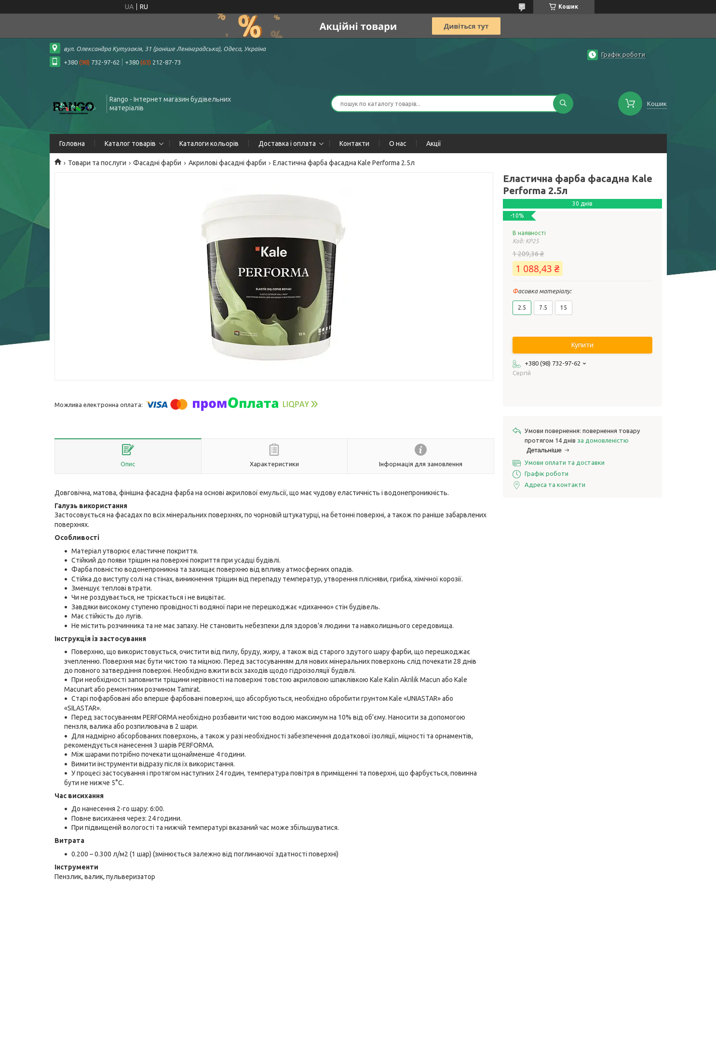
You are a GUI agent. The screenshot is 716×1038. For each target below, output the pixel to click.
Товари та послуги (97, 163)
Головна (72, 143)
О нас (397, 143)
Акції (433, 143)
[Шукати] (563, 103)
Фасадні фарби (157, 163)
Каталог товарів (130, 143)
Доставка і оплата (287, 143)
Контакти (354, 143)
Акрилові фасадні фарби (227, 163)
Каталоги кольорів (209, 143)
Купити (582, 345)
